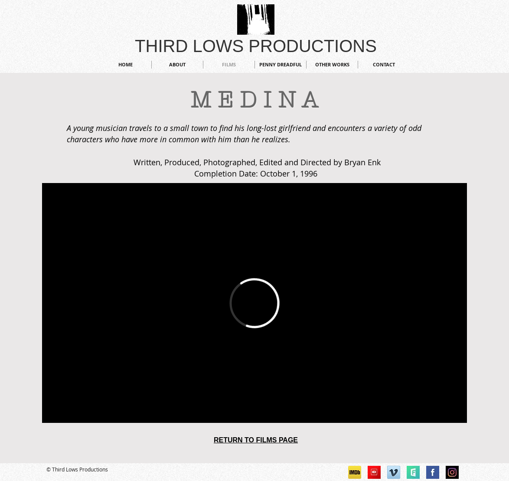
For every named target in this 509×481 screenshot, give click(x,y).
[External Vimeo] (254, 303)
